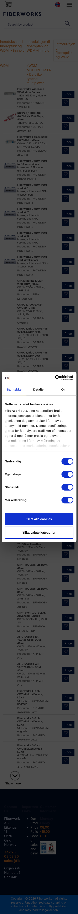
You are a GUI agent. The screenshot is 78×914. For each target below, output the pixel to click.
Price (68, 94)
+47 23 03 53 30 (11, 854)
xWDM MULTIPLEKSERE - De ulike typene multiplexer (40, 74)
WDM (4, 66)
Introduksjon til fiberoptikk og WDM (65, 50)
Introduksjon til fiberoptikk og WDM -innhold (38, 46)
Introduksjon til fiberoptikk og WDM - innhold (12, 46)
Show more (13, 783)
